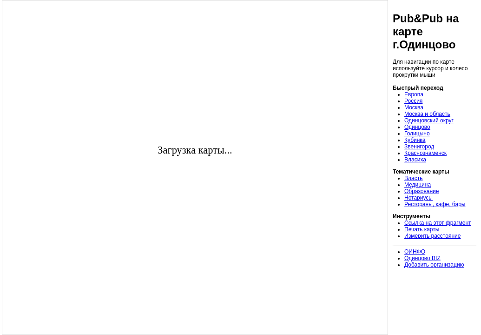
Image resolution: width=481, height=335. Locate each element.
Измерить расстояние (432, 236)
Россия (413, 101)
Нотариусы (418, 197)
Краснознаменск (425, 153)
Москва (413, 107)
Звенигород (419, 146)
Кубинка (415, 140)
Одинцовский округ (429, 120)
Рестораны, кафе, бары (434, 204)
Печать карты (421, 229)
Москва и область (427, 114)
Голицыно (417, 133)
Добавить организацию (434, 264)
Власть (413, 178)
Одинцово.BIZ (422, 258)
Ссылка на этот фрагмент (437, 223)
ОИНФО (414, 251)
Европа (413, 94)
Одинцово (417, 127)
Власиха (415, 159)
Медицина (417, 184)
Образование (421, 191)
